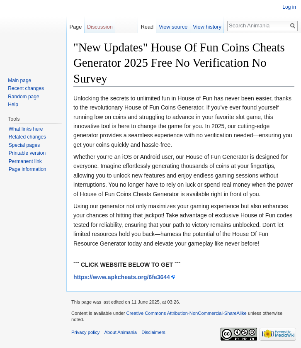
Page (75, 27)
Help (13, 104)
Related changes (27, 137)
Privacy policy (85, 332)
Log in (289, 7)
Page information (27, 169)
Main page (19, 80)
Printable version (27, 153)
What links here (26, 129)
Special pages (24, 145)
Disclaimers (153, 332)
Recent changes (26, 88)
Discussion (100, 27)
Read (147, 27)
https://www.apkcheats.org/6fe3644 (121, 277)
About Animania (120, 332)
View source (173, 27)
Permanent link (25, 161)
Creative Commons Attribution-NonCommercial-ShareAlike (186, 313)
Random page (23, 97)
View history (207, 27)
